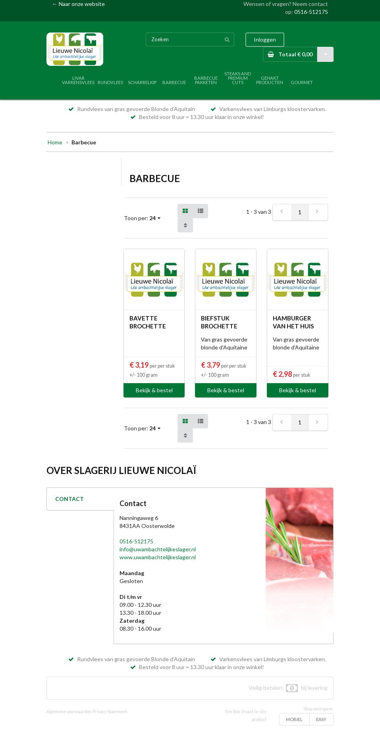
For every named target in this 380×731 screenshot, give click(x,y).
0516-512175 (311, 11)
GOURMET (302, 82)
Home (55, 142)
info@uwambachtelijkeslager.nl (158, 549)
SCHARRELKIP (142, 82)
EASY (321, 719)
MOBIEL (294, 719)
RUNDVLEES (110, 82)
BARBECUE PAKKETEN (206, 80)
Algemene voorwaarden (69, 711)
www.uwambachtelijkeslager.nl (158, 557)
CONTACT (69, 498)
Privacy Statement (110, 711)
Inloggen (265, 39)
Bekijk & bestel (154, 390)
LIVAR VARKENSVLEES (78, 80)
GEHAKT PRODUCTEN (269, 80)
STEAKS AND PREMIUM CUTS (237, 78)
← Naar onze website (78, 3)
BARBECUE (174, 82)
